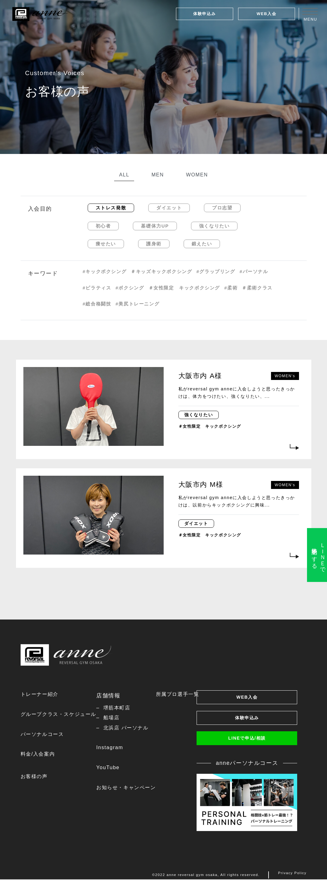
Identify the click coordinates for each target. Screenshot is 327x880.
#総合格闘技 (97, 303)
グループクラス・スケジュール (63, 715)
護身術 (154, 243)
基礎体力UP (155, 225)
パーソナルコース (45, 735)
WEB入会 (266, 13)
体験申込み (204, 13)
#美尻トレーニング (138, 303)
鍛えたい (202, 243)
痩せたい (106, 243)
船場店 (121, 718)
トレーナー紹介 (42, 694)
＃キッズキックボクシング (161, 271)
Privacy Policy (291, 876)
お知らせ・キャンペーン (138, 790)
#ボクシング (130, 287)
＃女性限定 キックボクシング (184, 287)
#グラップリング (216, 271)
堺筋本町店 (127, 708)
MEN (157, 174)
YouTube (117, 770)
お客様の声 (36, 779)
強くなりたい (214, 225)
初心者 (103, 225)
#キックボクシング (105, 271)
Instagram (119, 749)
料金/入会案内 (40, 756)
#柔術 (230, 287)
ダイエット (169, 207)
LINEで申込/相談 (247, 740)
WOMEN (197, 174)
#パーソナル (254, 271)
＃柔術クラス (257, 287)
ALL (124, 174)
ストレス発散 (111, 207)
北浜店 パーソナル (137, 729)
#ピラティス (97, 287)
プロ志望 (222, 207)
